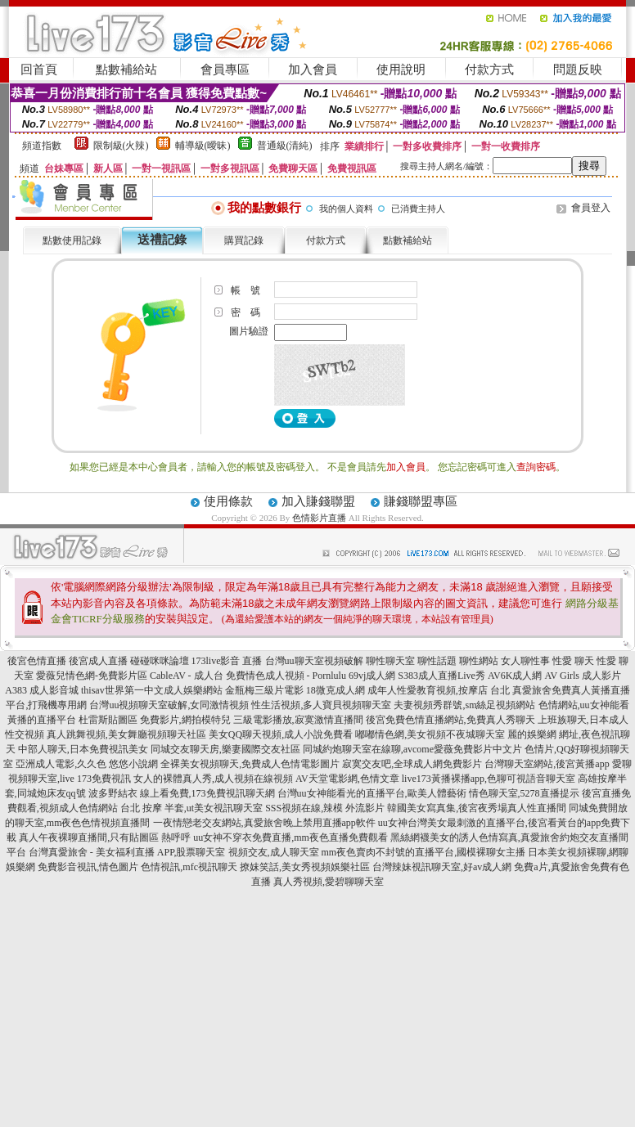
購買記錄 (243, 240)
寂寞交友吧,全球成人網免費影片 (412, 764)
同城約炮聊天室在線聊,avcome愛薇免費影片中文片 (412, 749)
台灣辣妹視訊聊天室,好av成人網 (441, 867)
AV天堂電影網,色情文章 (347, 778)
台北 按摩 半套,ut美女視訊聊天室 (191, 808)
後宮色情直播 (36, 661)
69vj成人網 (372, 675)
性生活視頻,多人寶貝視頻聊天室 (321, 705)
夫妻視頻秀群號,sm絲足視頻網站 (464, 705)
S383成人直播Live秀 (441, 675)
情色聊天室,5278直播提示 (524, 793)
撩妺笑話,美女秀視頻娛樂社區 (305, 867)
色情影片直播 (319, 518)
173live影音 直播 (227, 661)
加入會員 (312, 69)
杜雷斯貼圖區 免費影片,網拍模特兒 (155, 719)
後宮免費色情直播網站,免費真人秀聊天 (450, 719)
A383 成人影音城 (42, 690)
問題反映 (577, 69)
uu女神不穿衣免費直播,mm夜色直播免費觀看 (290, 837)
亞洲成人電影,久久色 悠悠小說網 (87, 764)
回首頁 (38, 69)
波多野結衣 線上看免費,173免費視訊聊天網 (181, 793)
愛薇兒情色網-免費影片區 (91, 675)
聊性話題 (437, 661)
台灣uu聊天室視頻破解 (314, 661)
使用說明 (401, 69)
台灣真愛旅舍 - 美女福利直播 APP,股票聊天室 (127, 852)
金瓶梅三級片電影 (264, 690)
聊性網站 (478, 661)
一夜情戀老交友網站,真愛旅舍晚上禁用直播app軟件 (264, 822)
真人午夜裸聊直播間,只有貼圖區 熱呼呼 (105, 837)
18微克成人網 (335, 690)
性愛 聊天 (573, 661)
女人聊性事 (525, 661)
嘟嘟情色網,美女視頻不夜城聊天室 (430, 734)
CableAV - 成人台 (186, 675)
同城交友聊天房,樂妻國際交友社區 (225, 749)
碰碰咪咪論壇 (159, 661)
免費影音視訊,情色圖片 (88, 867)
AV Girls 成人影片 (582, 675)
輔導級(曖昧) (203, 145)
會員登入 (590, 207)
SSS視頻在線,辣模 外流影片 (325, 808)
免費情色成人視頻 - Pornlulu (286, 675)
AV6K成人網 (515, 675)
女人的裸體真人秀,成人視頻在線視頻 (213, 778)
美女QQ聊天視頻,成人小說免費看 (281, 734)
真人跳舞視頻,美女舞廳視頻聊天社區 (126, 734)
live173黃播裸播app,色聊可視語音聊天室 (488, 778)
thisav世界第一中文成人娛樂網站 (152, 690)
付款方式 (489, 69)
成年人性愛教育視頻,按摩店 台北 (438, 690)
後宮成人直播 (98, 661)
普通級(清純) (285, 145)
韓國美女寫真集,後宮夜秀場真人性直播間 (476, 808)
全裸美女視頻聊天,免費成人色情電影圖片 (250, 764)
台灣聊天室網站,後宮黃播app (546, 764)
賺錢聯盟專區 (420, 501)
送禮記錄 (162, 239)
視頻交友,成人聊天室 (273, 852)
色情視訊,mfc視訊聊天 (189, 867)
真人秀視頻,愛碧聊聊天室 (328, 881)
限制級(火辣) (121, 145)
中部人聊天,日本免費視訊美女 (83, 749)
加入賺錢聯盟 (318, 501)
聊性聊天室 (390, 661)
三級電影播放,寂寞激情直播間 (298, 719)
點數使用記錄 (72, 240)
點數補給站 (126, 69)
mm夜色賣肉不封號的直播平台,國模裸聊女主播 (424, 852)
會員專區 (225, 69)
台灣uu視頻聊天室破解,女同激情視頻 (169, 705)
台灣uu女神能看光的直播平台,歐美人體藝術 (371, 793)
